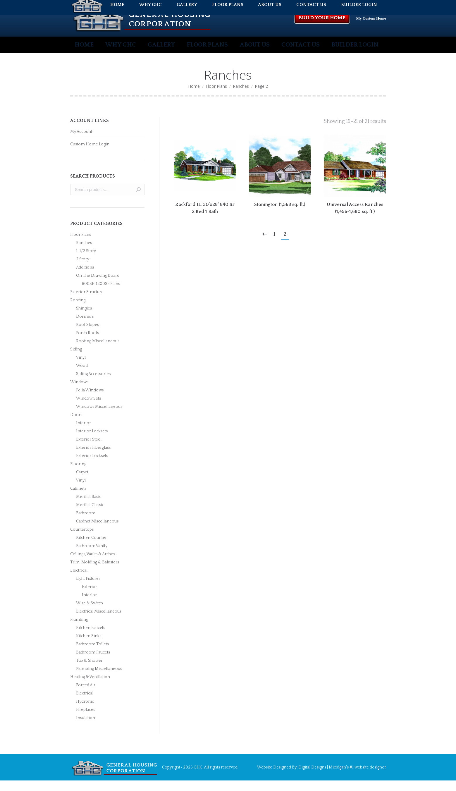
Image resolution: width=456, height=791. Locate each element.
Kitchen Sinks (88, 646)
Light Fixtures (88, 589)
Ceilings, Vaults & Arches (92, 564)
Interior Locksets (92, 441)
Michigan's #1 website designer (357, 777)
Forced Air (85, 695)
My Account (81, 142)
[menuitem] (85, 55)
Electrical (78, 581)
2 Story (82, 269)
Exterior (89, 597)
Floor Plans (80, 245)
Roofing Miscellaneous (97, 351)
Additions (85, 278)
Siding (76, 359)
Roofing (77, 310)
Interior (83, 433)
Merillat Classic (90, 515)
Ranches (84, 253)
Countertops (82, 540)
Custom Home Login (89, 154)
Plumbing (79, 630)
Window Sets (88, 409)
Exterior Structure (87, 302)
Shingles (84, 319)
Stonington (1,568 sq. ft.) (279, 215)
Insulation (85, 728)
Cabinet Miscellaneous (97, 531)
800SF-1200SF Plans (101, 294)
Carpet (82, 482)
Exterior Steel (88, 450)
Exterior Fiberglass (93, 458)
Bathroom (85, 523)
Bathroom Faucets (93, 663)
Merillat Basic (88, 507)
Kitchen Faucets (90, 638)
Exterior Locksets (92, 466)
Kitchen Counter (91, 548)
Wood (82, 376)
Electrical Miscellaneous (98, 622)
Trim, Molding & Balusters (94, 572)
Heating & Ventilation (90, 687)
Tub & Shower (89, 671)
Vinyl (81, 368)
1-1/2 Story (86, 261)
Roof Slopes (87, 335)
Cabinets (78, 499)
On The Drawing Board (97, 286)
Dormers (85, 327)
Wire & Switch (89, 613)
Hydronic (85, 712)
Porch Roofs (87, 343)
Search (138, 200)
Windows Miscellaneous (99, 417)
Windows (79, 392)
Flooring (78, 474)
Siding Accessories (93, 384)
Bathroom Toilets (92, 654)
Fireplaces (85, 720)
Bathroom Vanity (91, 556)
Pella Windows (90, 400)
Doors (76, 425)
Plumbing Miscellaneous (99, 679)
